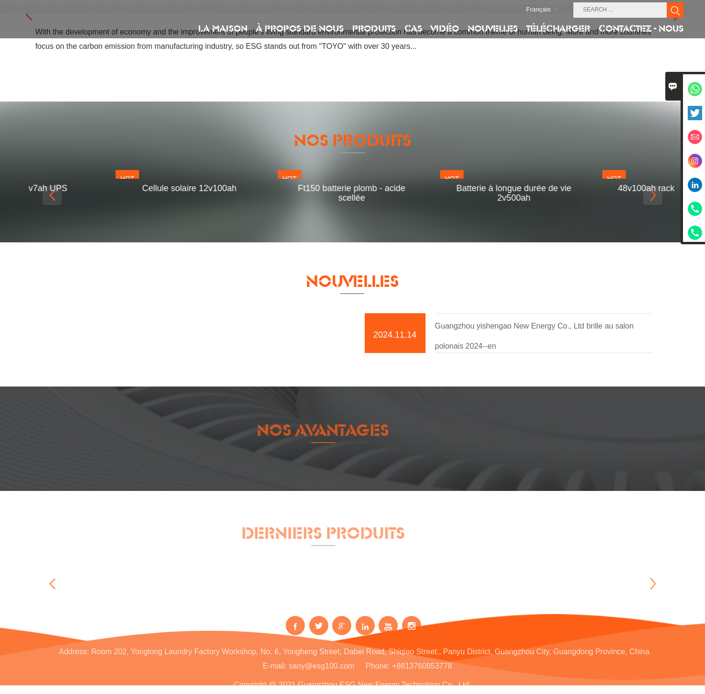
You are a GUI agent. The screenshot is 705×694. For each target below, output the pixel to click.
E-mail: (275, 672)
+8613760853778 (422, 672)
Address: (74, 657)
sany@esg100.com (321, 672)
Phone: (378, 672)
